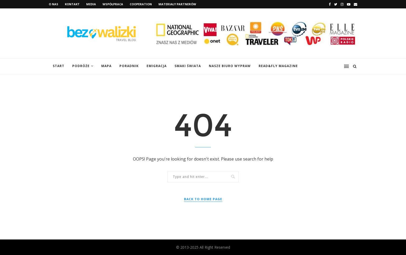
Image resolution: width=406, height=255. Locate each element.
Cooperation (141, 4)
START (58, 66)
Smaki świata (188, 66)
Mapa (106, 66)
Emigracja (157, 66)
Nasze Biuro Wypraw (230, 66)
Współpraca (113, 4)
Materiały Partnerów (177, 4)
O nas (53, 4)
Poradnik (129, 66)
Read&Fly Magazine (278, 66)
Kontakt (72, 4)
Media (91, 4)
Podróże (81, 66)
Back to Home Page (203, 199)
